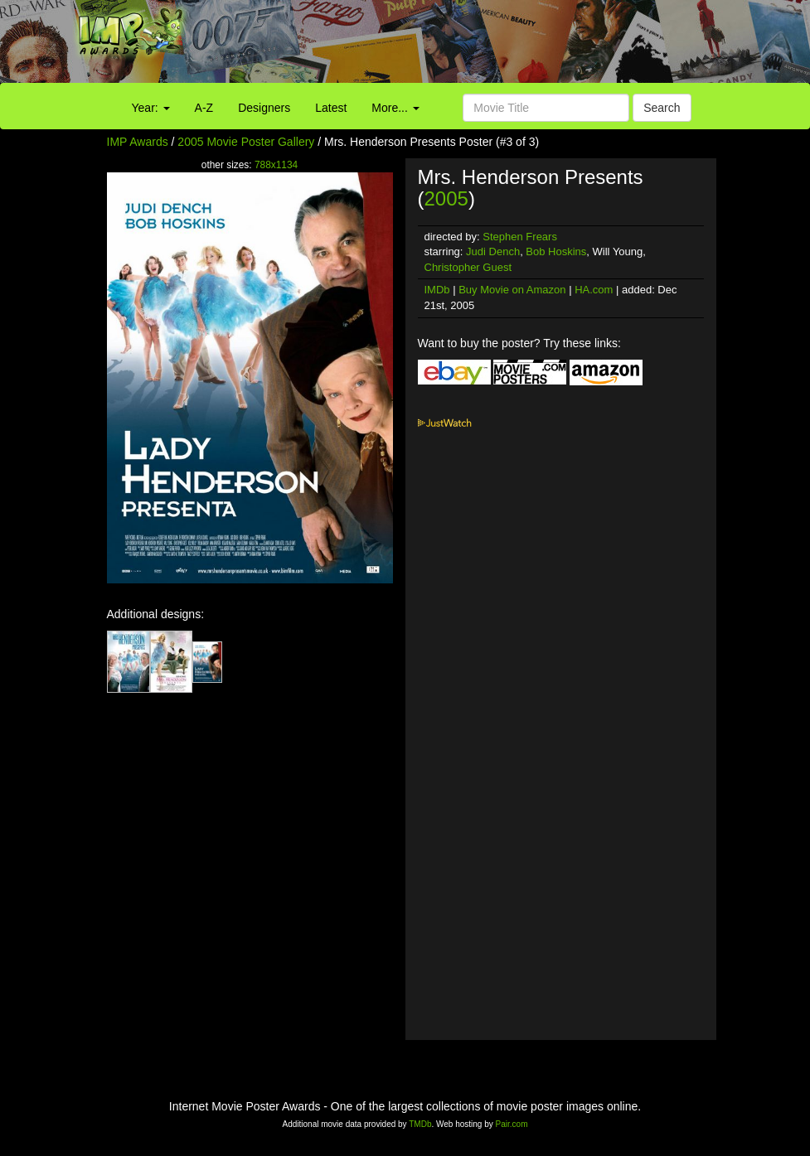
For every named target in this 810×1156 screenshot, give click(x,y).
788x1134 (276, 165)
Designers (264, 107)
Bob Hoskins (556, 251)
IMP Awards (137, 141)
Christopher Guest (468, 267)
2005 (446, 198)
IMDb (437, 289)
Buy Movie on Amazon (511, 289)
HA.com (594, 289)
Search (661, 107)
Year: (151, 107)
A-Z (204, 107)
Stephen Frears (520, 236)
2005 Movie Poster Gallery (245, 141)
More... (395, 107)
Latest (331, 107)
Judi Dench (493, 251)
